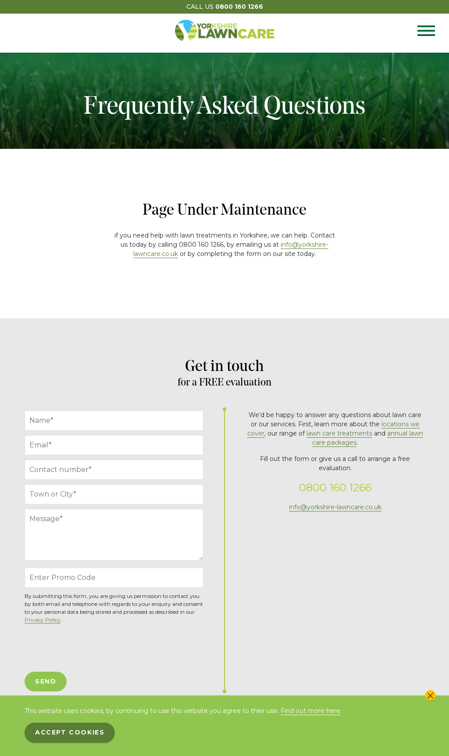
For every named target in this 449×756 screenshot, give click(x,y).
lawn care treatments (339, 433)
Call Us (224, 7)
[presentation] (91, 648)
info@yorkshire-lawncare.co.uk (335, 507)
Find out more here (310, 711)
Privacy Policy (43, 619)
